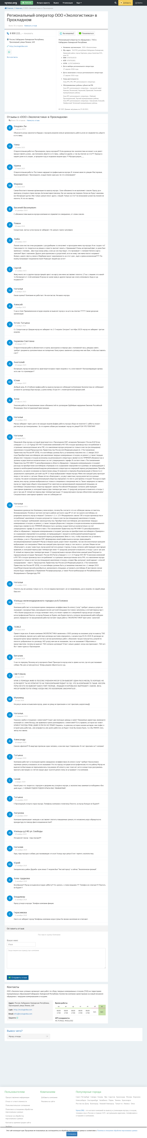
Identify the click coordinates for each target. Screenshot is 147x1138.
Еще (79, 3)
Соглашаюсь (72, 1134)
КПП (65, 60)
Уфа (105, 1097)
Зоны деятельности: (71, 79)
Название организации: (72, 47)
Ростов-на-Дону (82, 1103)
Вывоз (56, 3)
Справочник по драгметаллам (16, 1125)
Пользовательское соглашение (17, 1103)
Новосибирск (81, 1100)
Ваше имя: (12, 940)
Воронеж (136, 1097)
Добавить (127, 3)
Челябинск (103, 1100)
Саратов (111, 1097)
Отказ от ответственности (15, 1100)
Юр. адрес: (67, 50)
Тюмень (118, 1100)
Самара (93, 1097)
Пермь (111, 1100)
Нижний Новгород (106, 1103)
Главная (10, 8)
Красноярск (126, 1100)
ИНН (65, 58)
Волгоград (94, 1103)
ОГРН (65, 63)
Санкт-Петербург (82, 1097)
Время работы (61, 1003)
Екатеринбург (92, 1100)
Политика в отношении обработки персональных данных (18, 1108)
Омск (133, 1103)
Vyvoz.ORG (80, 1110)
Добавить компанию (48, 1097)
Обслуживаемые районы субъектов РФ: (78, 85)
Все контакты (12, 57)
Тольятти (119, 1103)
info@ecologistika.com (23, 1014)
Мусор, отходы (15, 1036)
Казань (100, 1097)
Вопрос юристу (43, 3)
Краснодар (120, 1097)
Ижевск (127, 1103)
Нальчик (18, 8)
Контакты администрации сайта (17, 1119)
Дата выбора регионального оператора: (79, 66)
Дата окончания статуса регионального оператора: (83, 73)
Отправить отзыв (19, 977)
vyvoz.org (11, 2)
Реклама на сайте (47, 1100)
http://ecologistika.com (18, 46)
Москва (129, 1097)
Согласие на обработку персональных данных (19, 1114)
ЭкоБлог (8, 1122)
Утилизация (68, 3)
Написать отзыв (31, 25)
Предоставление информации (16, 1097)
